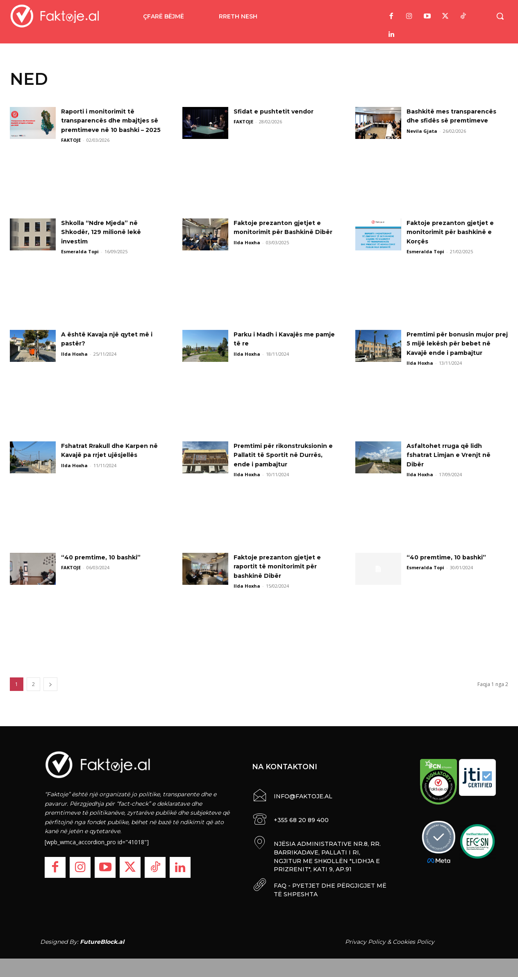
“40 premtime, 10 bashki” (105, 557)
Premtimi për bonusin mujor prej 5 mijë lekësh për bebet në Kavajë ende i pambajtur (457, 343)
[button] (500, 16)
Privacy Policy (365, 939)
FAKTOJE (71, 149)
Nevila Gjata (422, 131)
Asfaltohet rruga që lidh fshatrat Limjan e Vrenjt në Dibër (454, 455)
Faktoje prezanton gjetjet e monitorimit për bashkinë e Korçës (455, 232)
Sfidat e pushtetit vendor (278, 111)
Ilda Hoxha (247, 251)
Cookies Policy (413, 939)
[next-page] (50, 684)
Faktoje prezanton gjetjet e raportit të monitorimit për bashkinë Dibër (282, 566)
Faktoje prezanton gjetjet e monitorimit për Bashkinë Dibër (282, 232)
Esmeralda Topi (80, 251)
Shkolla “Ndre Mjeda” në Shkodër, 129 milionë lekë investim (106, 232)
